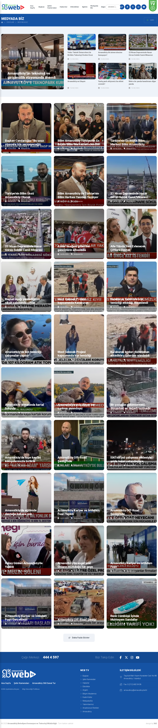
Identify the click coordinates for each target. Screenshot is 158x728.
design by (151, 723)
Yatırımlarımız (87, 704)
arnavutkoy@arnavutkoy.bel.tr (133, 690)
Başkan (41, 7)
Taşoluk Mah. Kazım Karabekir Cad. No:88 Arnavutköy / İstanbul (138, 677)
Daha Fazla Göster (79, 637)
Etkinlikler (74, 7)
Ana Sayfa (32, 7)
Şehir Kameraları (51, 7)
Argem (84, 690)
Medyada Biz (93, 7)
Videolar (10, 22)
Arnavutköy (86, 712)
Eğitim (84, 7)
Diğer (102, 7)
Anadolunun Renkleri (89, 708)
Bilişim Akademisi (88, 694)
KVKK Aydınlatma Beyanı (10, 689)
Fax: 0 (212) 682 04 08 (130, 684)
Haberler (63, 7)
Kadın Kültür (86, 697)
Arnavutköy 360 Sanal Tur (44, 683)
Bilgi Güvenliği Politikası (31, 689)
